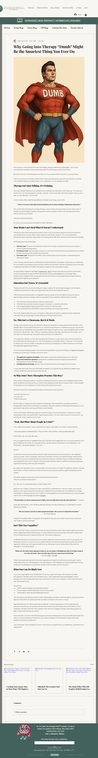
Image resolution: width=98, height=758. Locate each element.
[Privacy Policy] (54, 755)
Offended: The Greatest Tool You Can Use (49, 688)
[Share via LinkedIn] (24, 651)
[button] (86, 14)
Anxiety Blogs (18, 28)
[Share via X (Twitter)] (19, 651)
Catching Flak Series (59, 28)
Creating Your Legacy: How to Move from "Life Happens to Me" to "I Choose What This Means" (17, 688)
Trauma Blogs (32, 28)
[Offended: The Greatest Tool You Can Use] (49, 675)
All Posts (7, 28)
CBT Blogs (44, 28)
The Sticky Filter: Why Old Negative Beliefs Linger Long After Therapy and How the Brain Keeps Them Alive (80, 688)
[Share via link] (28, 651)
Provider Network (77, 28)
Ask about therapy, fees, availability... (54, 739)
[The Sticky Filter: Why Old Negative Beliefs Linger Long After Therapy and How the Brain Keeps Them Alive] (80, 675)
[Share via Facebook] (14, 651)
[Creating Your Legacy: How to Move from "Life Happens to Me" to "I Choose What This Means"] (18, 675)
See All (92, 664)
